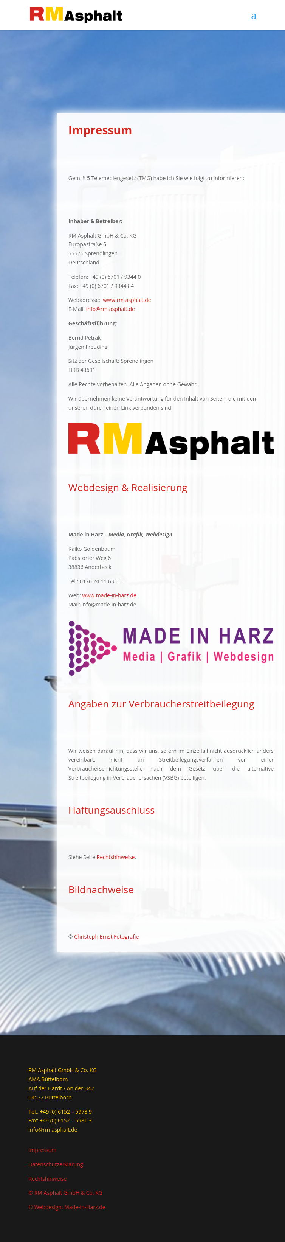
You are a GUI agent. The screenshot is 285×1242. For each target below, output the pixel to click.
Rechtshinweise (116, 857)
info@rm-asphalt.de (110, 308)
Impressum (42, 1149)
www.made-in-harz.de (109, 595)
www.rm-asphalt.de (127, 299)
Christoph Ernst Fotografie (106, 936)
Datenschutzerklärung (55, 1164)
